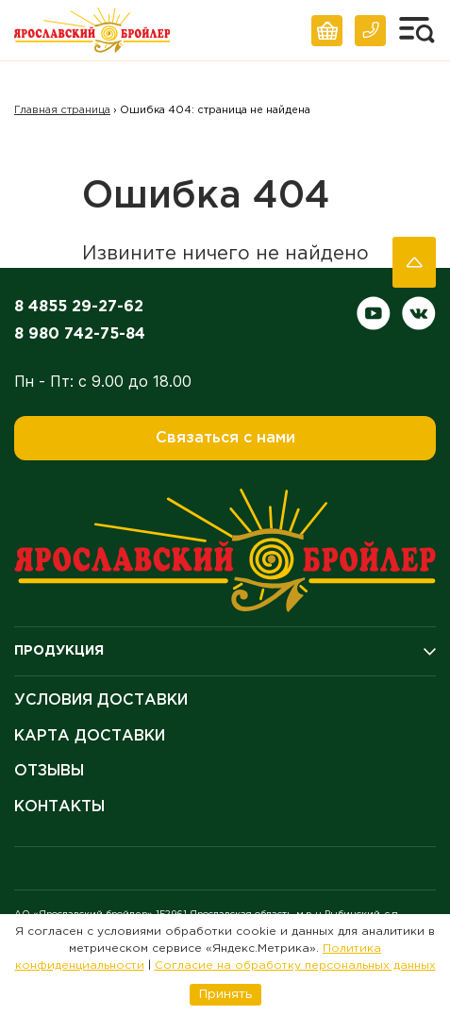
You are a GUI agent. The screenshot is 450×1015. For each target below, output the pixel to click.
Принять (225, 994)
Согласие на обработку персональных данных (295, 965)
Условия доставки (101, 700)
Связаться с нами (225, 438)
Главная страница (62, 110)
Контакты (59, 807)
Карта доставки (89, 736)
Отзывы (49, 771)
